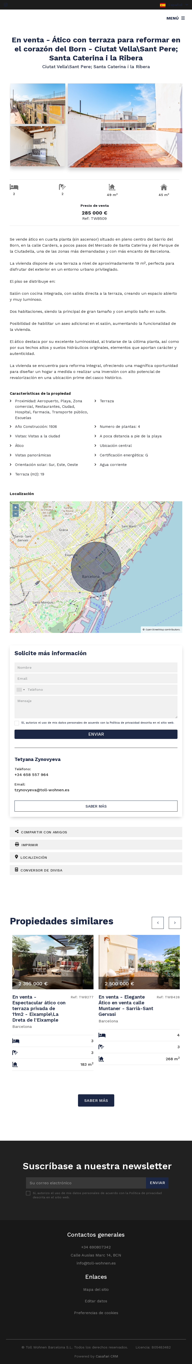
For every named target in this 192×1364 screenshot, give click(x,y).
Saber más (96, 806)
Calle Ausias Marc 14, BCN (96, 1255)
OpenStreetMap (155, 629)
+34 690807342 (96, 1247)
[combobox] (96, 689)
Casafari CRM (107, 1356)
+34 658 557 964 (31, 774)
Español (174, 5)
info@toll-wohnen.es (96, 1263)
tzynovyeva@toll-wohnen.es (41, 790)
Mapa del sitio (96, 1289)
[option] (53, 1004)
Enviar (96, 734)
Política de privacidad (125, 722)
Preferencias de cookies (96, 1313)
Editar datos (96, 1301)
